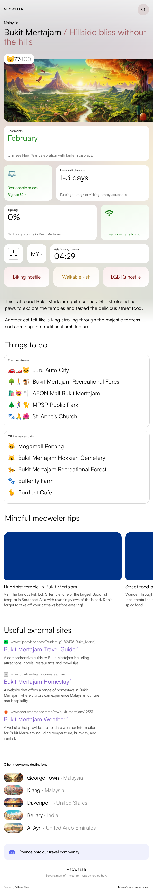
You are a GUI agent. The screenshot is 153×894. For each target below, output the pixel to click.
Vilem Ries (22, 887)
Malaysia (11, 22)
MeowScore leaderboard (133, 887)
